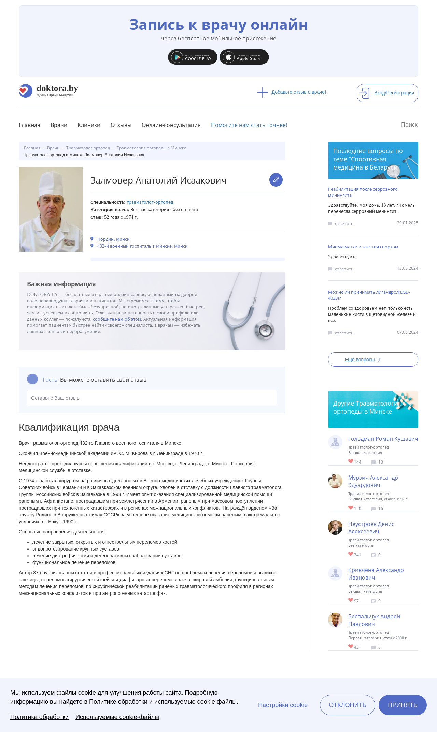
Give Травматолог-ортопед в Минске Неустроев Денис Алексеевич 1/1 (351, 554)
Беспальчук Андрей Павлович (374, 620)
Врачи (59, 125)
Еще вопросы (365, 359)
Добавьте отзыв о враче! (291, 92)
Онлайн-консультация (171, 125)
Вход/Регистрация (386, 93)
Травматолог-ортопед (150, 202)
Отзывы (121, 125)
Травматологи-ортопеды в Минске (366, 407)
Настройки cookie (283, 705)
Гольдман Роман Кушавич (383, 438)
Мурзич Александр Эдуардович (373, 481)
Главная (29, 125)
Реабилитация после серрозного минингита (363, 192)
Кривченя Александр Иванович (376, 573)
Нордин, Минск (113, 239)
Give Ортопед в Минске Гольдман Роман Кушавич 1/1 (351, 461)
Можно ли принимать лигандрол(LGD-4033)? (369, 295)
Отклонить (347, 705)
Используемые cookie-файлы (117, 717)
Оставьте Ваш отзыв (152, 398)
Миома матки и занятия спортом (363, 247)
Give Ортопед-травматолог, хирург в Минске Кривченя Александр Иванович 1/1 (351, 600)
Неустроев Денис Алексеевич (371, 527)
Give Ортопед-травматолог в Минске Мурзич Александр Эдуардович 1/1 (351, 508)
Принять (403, 705)
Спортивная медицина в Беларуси (365, 163)
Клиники (88, 125)
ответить (344, 223)
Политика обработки (39, 717)
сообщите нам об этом (117, 319)
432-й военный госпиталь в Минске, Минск (142, 246)
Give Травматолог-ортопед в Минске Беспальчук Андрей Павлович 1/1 (351, 646)
